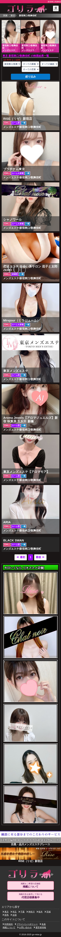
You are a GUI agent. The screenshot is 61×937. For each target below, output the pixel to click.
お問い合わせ (24, 927)
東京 (13, 15)
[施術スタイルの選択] (49, 64)
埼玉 (14, 911)
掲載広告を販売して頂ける (30, 896)
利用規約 (8, 924)
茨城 (48, 911)
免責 (43, 924)
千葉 (22, 911)
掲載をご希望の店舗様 (30, 885)
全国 (14, 915)
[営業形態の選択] (31, 69)
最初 (20, 557)
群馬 (6, 915)
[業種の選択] (31, 64)
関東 (5, 15)
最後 (40, 557)
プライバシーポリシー (26, 924)
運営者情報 (40, 927)
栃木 (40, 911)
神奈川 (31, 911)
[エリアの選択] (12, 64)
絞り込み (30, 76)
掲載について (9, 927)
